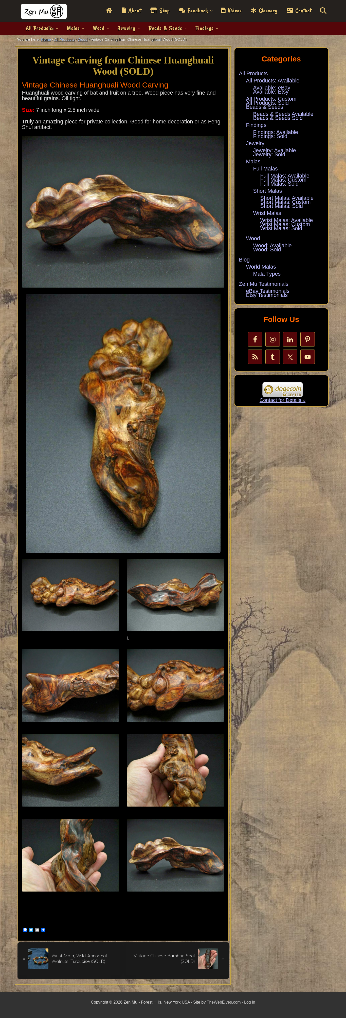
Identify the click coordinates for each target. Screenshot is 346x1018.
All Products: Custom (271, 99)
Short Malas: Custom (285, 202)
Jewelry (255, 143)
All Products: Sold (267, 103)
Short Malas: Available (287, 198)
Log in (249, 1002)
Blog (244, 260)
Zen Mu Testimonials (263, 284)
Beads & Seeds (264, 107)
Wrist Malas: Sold (281, 228)
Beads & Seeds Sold (278, 118)
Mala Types (267, 274)
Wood (253, 238)
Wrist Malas (267, 213)
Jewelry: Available (274, 150)
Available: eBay (271, 88)
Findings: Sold (270, 136)
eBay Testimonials (268, 291)
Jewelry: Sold (269, 154)
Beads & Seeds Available (283, 114)
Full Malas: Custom (283, 180)
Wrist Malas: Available (286, 220)
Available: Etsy (271, 92)
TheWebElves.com (224, 1002)
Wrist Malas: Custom (285, 224)
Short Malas (267, 191)
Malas (253, 162)
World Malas (261, 267)
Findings (256, 125)
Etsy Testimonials (267, 295)
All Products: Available (273, 81)
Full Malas (265, 169)
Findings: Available (275, 132)
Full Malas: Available (284, 176)
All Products (253, 74)
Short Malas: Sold (281, 206)
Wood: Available (272, 246)
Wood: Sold (267, 250)
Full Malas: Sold (279, 184)
